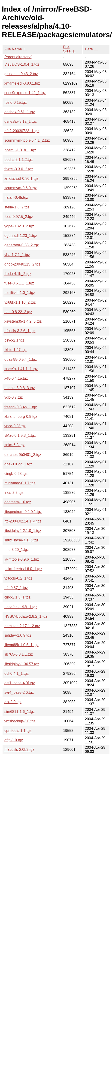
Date (89, 49)
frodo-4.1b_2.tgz (17, 274)
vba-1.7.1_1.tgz (17, 255)
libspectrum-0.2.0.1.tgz (23, 512)
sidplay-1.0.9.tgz (17, 635)
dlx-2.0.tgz (12, 702)
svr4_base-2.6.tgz (19, 692)
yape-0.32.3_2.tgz (19, 226)
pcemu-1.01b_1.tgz (20, 150)
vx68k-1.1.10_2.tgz (20, 302)
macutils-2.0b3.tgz (19, 749)
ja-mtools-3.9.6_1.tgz (21, 559)
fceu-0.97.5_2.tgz (18, 217)
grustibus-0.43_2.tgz (21, 74)
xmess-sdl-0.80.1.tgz (21, 178)
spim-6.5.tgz (14, 445)
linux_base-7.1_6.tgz (21, 540)
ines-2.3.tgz (14, 493)
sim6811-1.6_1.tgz (19, 712)
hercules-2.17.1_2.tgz (22, 626)
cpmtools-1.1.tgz (17, 731)
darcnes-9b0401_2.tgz (22, 455)
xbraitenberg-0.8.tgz (20, 416)
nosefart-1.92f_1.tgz (20, 607)
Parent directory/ (17, 57)
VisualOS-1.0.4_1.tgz (21, 64)
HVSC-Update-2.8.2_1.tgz (25, 616)
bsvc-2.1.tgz (14, 340)
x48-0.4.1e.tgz (16, 378)
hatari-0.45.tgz (16, 197)
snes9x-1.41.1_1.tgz (21, 369)
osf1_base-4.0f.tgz (19, 683)
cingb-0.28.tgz (16, 474)
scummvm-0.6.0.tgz (20, 188)
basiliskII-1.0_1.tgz (19, 293)
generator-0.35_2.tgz (21, 245)
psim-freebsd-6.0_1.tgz (23, 569)
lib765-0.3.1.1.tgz (18, 654)
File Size (66, 49)
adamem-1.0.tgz (17, 502)
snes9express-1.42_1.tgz (25, 93)
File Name (13, 49)
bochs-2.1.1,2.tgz (18, 160)
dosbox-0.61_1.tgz (19, 112)
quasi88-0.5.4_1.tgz (20, 359)
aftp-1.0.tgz (13, 740)
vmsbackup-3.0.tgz (19, 721)
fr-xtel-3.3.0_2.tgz (18, 169)
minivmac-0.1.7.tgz (19, 483)
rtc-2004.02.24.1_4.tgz (22, 521)
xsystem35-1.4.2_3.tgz (23, 321)
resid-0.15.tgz (15, 102)
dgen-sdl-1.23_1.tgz (20, 236)
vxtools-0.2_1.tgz (18, 578)
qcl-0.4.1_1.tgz (16, 673)
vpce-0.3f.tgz (15, 426)
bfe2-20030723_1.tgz (21, 131)
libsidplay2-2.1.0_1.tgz (22, 531)
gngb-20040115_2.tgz (22, 264)
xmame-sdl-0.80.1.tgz (22, 83)
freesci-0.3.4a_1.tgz (20, 407)
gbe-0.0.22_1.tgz (18, 464)
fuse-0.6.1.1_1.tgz (19, 283)
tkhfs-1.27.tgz (15, 350)
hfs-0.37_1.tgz (16, 588)
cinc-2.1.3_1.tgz (17, 597)
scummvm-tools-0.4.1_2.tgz (27, 140)
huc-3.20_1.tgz (16, 550)
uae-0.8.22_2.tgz (18, 312)
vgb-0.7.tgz (13, 397)
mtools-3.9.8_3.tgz (19, 388)
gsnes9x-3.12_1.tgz (20, 121)
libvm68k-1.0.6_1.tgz (21, 645)
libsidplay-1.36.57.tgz (21, 664)
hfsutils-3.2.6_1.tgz (19, 331)
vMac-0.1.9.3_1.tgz (20, 435)
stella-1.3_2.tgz (17, 207)
